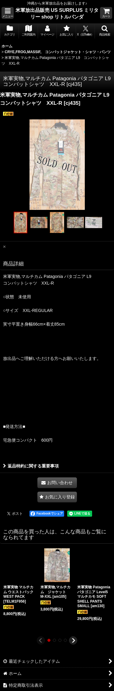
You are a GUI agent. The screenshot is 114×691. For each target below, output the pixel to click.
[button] (8, 13)
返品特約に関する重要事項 (31, 466)
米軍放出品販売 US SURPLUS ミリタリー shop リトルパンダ (57, 13)
